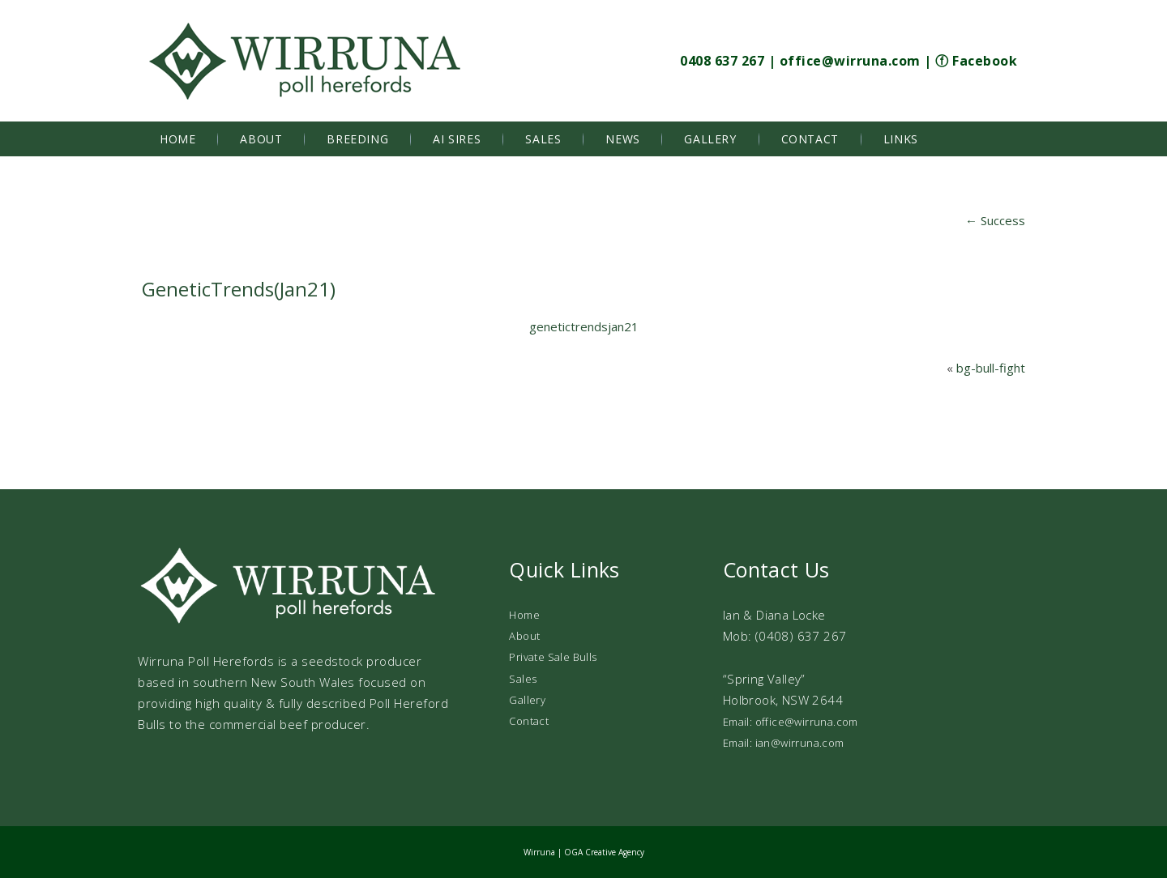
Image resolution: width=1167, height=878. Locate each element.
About (261, 139)
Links (900, 139)
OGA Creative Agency (604, 852)
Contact (810, 139)
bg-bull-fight (990, 368)
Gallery (710, 139)
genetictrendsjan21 (584, 326)
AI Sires (457, 139)
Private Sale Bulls (552, 657)
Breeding (357, 139)
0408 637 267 (722, 61)
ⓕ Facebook (976, 61)
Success (995, 220)
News (622, 139)
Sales (543, 139)
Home (177, 139)
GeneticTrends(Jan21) (239, 288)
